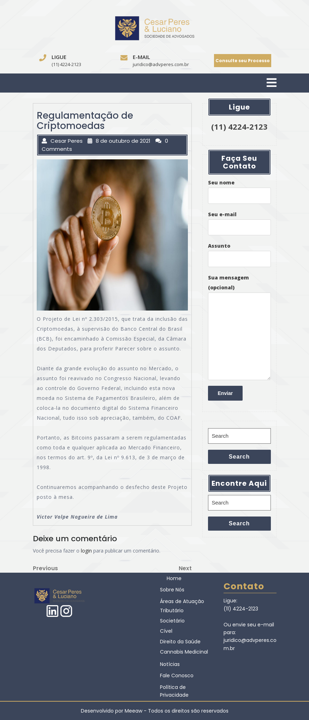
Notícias (170, 664)
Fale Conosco (177, 675)
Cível (166, 631)
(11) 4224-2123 (66, 64)
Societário (172, 620)
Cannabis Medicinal (184, 651)
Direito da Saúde (180, 641)
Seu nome (239, 191)
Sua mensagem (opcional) (239, 327)
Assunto (239, 254)
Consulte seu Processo (242, 61)
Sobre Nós (172, 589)
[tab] (272, 83)
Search (239, 457)
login (86, 550)
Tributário (172, 610)
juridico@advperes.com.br (161, 64)
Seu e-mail (239, 223)
